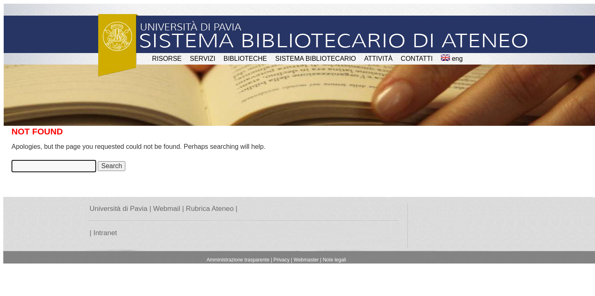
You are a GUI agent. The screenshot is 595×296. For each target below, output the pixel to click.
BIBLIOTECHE (245, 58)
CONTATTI (417, 58)
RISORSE (167, 58)
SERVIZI (202, 58)
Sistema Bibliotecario (315, 58)
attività (378, 58)
